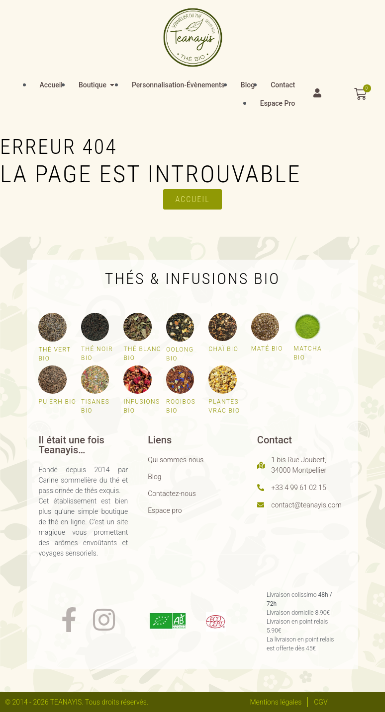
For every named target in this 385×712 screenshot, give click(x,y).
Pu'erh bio (57, 401)
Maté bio (267, 348)
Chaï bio (223, 349)
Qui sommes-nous (175, 460)
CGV (320, 702)
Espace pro (165, 510)
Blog (154, 477)
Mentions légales (275, 702)
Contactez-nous (172, 494)
